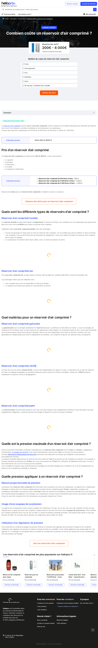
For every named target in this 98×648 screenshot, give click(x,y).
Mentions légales (62, 620)
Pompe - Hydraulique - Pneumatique (15, 19)
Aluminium (26, 77)
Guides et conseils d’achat (46, 623)
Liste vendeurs (42, 609)
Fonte (25, 64)
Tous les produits (9, 14)
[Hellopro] (3, 19)
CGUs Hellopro (61, 623)
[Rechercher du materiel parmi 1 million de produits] (95, 9)
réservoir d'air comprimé (12, 126)
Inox (25, 73)
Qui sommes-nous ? (24, 14)
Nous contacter (42, 620)
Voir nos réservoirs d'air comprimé (49, 543)
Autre (25, 81)
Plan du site (41, 626)
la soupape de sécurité (20, 452)
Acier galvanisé (28, 68)
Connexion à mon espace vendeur (68, 603)
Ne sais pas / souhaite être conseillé (36, 86)
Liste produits (42, 606)
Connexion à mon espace (45, 603)
